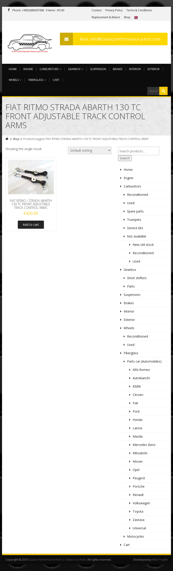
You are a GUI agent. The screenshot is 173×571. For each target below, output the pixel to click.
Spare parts (135, 211)
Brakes (117, 69)
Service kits (135, 228)
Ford (136, 411)
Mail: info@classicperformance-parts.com (110, 39)
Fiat (135, 403)
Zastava (138, 520)
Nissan (138, 461)
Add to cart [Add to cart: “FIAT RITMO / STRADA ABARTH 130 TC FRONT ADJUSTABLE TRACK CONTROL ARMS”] (31, 224)
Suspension (98, 69)
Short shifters (137, 278)
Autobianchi (141, 378)
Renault (138, 495)
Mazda (138, 436)
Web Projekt (160, 560)
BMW (137, 386)
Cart (56, 80)
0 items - (55, 10)
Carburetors (50, 69)
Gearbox (75, 69)
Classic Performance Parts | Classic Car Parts (57, 560)
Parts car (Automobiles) (144, 361)
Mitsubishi (140, 453)
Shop (127, 17)
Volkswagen (141, 503)
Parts (131, 286)
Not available (136, 236)
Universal (139, 528)
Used (130, 203)
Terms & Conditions (139, 10)
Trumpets (134, 219)
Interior (135, 69)
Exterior (153, 69)
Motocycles (135, 536)
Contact (97, 10)
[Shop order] (89, 150)
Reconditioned (137, 194)
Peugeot (139, 478)
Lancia (137, 428)
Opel (136, 470)
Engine (28, 69)
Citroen (138, 395)
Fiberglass (37, 80)
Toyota (138, 511)
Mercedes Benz (144, 445)
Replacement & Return (106, 17)
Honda (137, 420)
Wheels (15, 80)
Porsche (139, 486)
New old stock (143, 244)
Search (125, 158)
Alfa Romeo (141, 370)
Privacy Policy (114, 10)
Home (13, 69)
